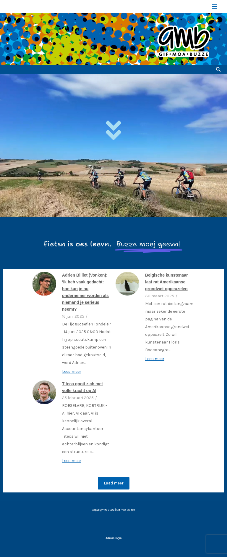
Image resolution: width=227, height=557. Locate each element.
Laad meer (114, 483)
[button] (218, 69)
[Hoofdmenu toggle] (214, 6)
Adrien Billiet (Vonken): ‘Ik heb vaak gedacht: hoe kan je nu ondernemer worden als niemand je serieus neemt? (85, 292)
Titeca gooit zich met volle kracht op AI (82, 387)
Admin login (114, 538)
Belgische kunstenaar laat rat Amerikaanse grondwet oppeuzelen (166, 282)
